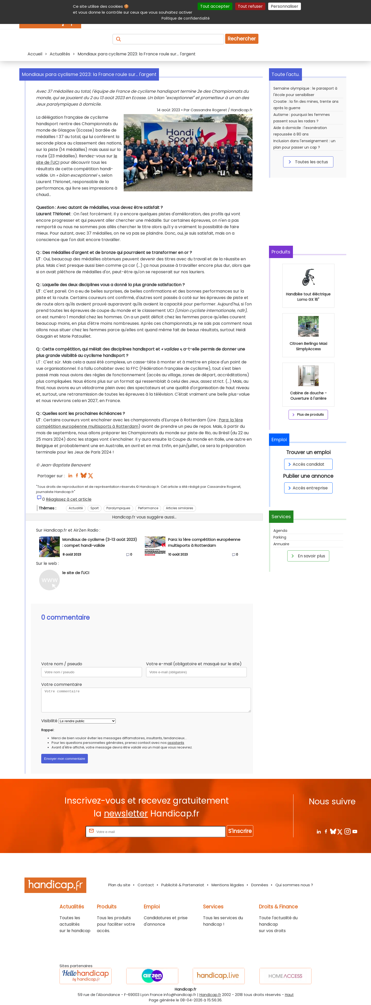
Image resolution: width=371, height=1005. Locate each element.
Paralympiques (118, 508)
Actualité (76, 508)
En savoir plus (307, 556)
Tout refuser (250, 6)
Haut (289, 994)
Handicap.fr (210, 994)
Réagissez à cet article (68, 499)
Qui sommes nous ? (294, 885)
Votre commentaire (61, 684)
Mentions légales (228, 885)
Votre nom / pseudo (61, 664)
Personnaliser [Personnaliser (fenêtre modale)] (284, 6)
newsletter (126, 813)
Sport (94, 508)
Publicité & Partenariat (182, 885)
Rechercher (242, 38)
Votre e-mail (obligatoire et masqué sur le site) (194, 664)
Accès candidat (305, 464)
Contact (146, 885)
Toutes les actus (307, 162)
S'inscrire (240, 831)
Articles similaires (179, 508)
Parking (279, 537)
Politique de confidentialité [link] (186, 18)
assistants (175, 742)
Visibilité (49, 721)
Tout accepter (215, 6)
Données (259, 885)
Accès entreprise (307, 488)
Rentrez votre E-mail (64, 831)
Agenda (280, 530)
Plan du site (119, 885)
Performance (148, 508)
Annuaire (281, 544)
